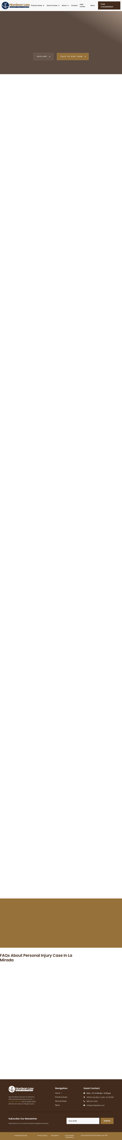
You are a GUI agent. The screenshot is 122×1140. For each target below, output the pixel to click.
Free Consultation (107, 5)
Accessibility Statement (69, 1136)
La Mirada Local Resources (99, 238)
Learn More (73, 131)
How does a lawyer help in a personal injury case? (103, 218)
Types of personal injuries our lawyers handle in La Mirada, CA (103, 196)
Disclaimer (55, 1135)
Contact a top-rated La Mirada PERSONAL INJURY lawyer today (101, 211)
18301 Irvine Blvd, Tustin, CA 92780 (100, 1097)
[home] (16, 5)
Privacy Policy (42, 1135)
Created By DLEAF (20, 1135)
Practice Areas (61, 1097)
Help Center (82, 5)
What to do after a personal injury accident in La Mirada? (101, 203)
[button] (38, 5)
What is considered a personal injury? (103, 182)
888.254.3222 (92, 1101)
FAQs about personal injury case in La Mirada (103, 231)
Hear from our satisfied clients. (101, 225)
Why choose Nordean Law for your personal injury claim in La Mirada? (102, 188)
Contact (74, 5)
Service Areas (61, 1101)
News (92, 5)
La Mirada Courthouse (36, 871)
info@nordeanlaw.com (95, 1105)
